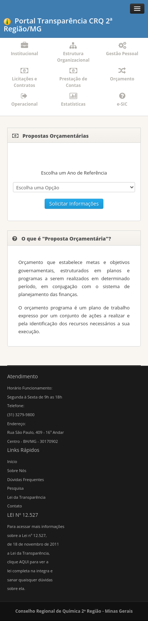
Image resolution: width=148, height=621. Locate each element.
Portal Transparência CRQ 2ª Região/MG (58, 25)
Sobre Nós (16, 470)
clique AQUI (18, 561)
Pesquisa (15, 488)
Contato (14, 505)
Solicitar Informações (74, 203)
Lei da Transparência (26, 497)
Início (12, 461)
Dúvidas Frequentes (25, 479)
